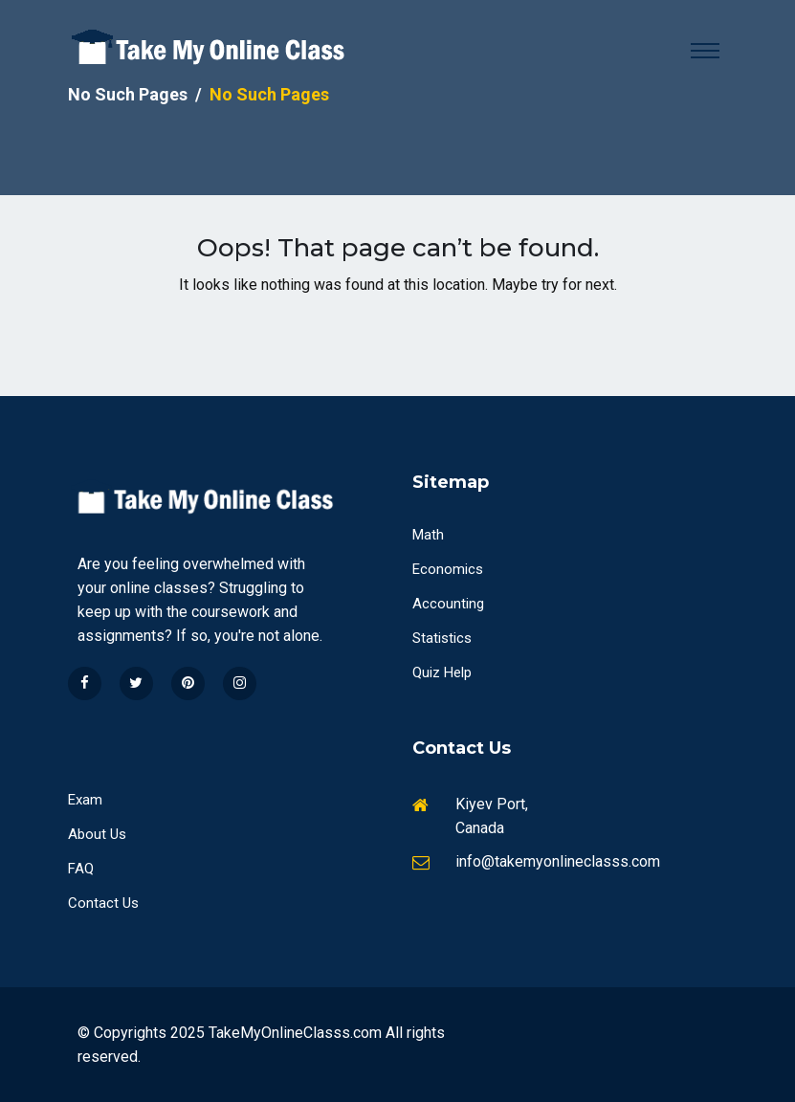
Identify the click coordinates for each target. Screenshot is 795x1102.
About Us (97, 834)
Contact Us (103, 903)
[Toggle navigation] (705, 50)
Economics (447, 569)
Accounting (448, 603)
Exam (85, 799)
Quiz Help (442, 672)
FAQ (81, 868)
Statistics (442, 638)
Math (428, 534)
